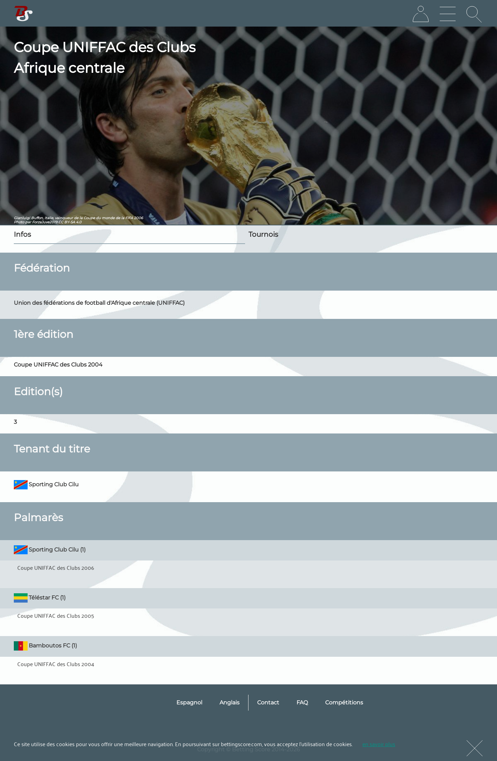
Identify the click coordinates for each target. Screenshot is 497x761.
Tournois (263, 234)
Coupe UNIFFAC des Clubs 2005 (55, 615)
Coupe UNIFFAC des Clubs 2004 (55, 664)
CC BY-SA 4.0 (69, 222)
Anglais (230, 702)
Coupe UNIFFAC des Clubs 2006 (55, 567)
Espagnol (189, 702)
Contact (268, 702)
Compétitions (344, 702)
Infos (22, 234)
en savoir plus (378, 744)
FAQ (302, 702)
